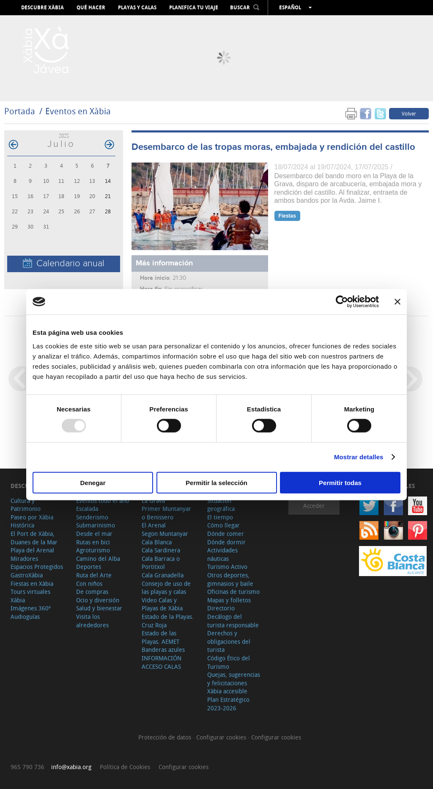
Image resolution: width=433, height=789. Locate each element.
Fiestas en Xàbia (32, 583)
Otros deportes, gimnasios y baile (230, 579)
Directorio (221, 608)
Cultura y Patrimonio (26, 505)
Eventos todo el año (102, 501)
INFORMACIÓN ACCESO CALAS (161, 662)
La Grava (153, 501)
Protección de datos (165, 737)
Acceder (314, 506)
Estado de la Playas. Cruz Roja (168, 620)
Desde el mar (94, 534)
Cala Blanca (157, 542)
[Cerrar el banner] (397, 302)
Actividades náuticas (222, 554)
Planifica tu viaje (193, 7)
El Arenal (154, 525)
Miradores (24, 559)
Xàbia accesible (227, 691)
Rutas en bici (93, 542)
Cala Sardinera (161, 550)
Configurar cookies (222, 737)
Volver (409, 113)
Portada (19, 111)
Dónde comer (225, 534)
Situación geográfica (221, 505)
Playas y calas (137, 7)
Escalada (87, 509)
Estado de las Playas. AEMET (160, 637)
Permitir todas (340, 482)
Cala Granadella (163, 575)
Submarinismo (95, 525)
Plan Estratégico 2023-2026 (228, 703)
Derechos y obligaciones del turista (228, 641)
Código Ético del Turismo (228, 662)
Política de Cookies (125, 767)
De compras (92, 592)
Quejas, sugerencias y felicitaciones (233, 678)
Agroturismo (93, 550)
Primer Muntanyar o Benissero (166, 513)
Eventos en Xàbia (78, 111)
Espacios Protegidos (37, 567)
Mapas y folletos (229, 600)
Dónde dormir (226, 542)
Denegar (92, 482)
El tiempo (220, 517)
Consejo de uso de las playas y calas (166, 587)
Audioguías (25, 616)
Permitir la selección (216, 482)
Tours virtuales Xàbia (30, 596)
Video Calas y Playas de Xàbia (162, 604)
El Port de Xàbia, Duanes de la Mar (34, 538)
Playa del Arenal (32, 550)
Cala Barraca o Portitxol (161, 563)
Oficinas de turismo (233, 592)
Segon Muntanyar (165, 534)
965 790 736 (27, 767)
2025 (64, 135)
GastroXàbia (27, 575)
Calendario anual (63, 263)
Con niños (89, 583)
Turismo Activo (227, 567)
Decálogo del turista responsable (233, 620)
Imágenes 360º (31, 608)
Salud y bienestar (99, 608)
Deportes (88, 567)
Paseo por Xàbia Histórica (32, 521)
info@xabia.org (71, 767)
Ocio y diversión (97, 600)
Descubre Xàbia (42, 7)
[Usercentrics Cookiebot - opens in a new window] (342, 301)
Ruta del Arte (94, 575)
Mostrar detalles (359, 457)
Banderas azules (163, 650)
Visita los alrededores (92, 620)
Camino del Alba (98, 559)
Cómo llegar (223, 525)
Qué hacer (91, 7)
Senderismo (92, 517)
